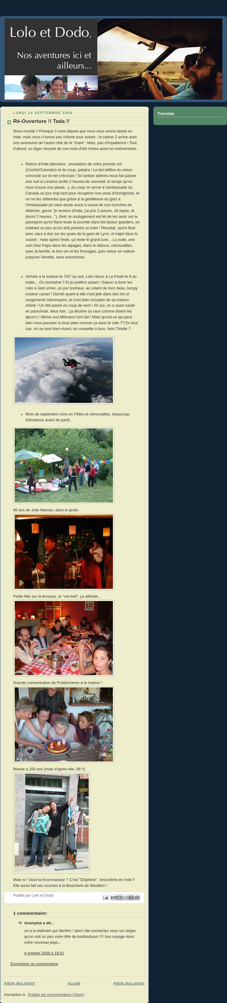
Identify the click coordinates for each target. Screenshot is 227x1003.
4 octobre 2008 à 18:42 (44, 953)
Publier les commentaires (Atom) (56, 995)
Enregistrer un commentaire (34, 964)
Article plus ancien (128, 983)
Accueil (74, 983)
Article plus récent (19, 983)
